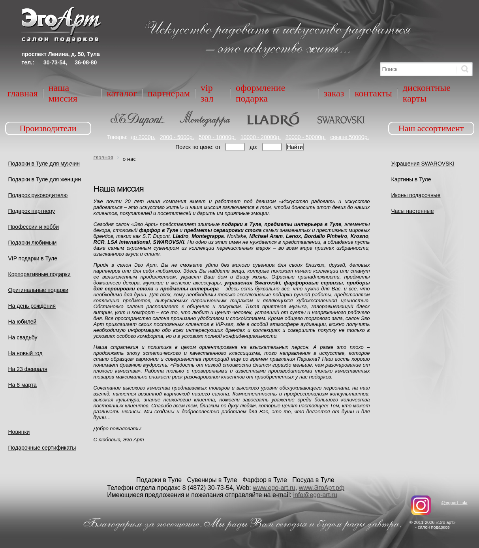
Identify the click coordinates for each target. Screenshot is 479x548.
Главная (23, 93)
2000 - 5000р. (177, 137)
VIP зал (207, 93)
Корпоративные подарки (39, 274)
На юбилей (22, 321)
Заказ (334, 93)
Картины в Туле (411, 179)
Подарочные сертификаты (42, 447)
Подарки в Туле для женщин (44, 179)
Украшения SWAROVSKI (423, 163)
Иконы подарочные (416, 195)
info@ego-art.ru (315, 495)
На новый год (25, 353)
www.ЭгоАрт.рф (321, 487)
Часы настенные (412, 211)
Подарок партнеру (31, 211)
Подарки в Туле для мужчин (44, 163)
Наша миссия (63, 93)
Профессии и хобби (33, 227)
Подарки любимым (32, 242)
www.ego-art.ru (274, 487)
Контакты (373, 93)
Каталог (122, 93)
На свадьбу (23, 337)
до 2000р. (143, 137)
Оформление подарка (260, 93)
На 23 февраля (27, 369)
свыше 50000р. (349, 137)
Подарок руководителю (38, 195)
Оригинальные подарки (38, 290)
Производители (47, 128)
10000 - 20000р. (260, 137)
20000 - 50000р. (306, 137)
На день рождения (32, 306)
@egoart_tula (454, 502)
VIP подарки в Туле (33, 258)
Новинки (19, 432)
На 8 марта (22, 385)
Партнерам (169, 93)
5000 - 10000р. (217, 137)
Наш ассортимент (431, 128)
